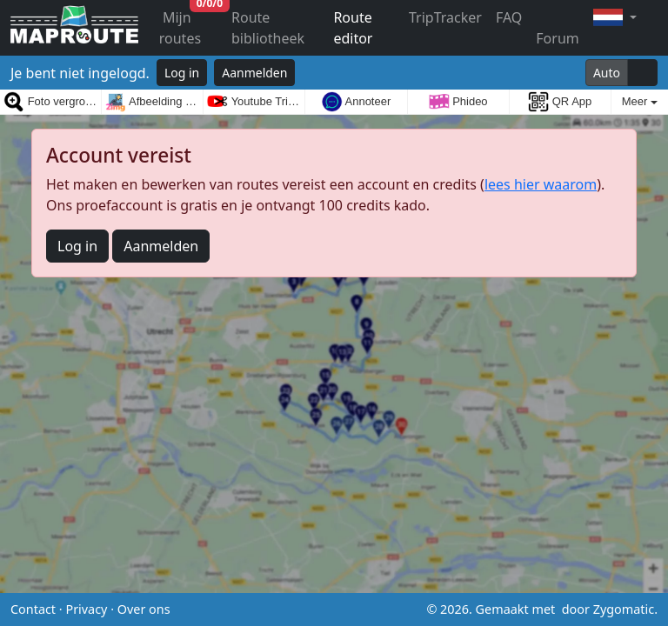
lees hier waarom (540, 184)
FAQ (509, 17)
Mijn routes (191, 24)
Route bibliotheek (267, 28)
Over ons (143, 609)
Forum (557, 38)
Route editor (352, 28)
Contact (33, 609)
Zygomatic (623, 609)
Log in (181, 72)
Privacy (86, 609)
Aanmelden (254, 72)
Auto (606, 72)
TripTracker (445, 17)
